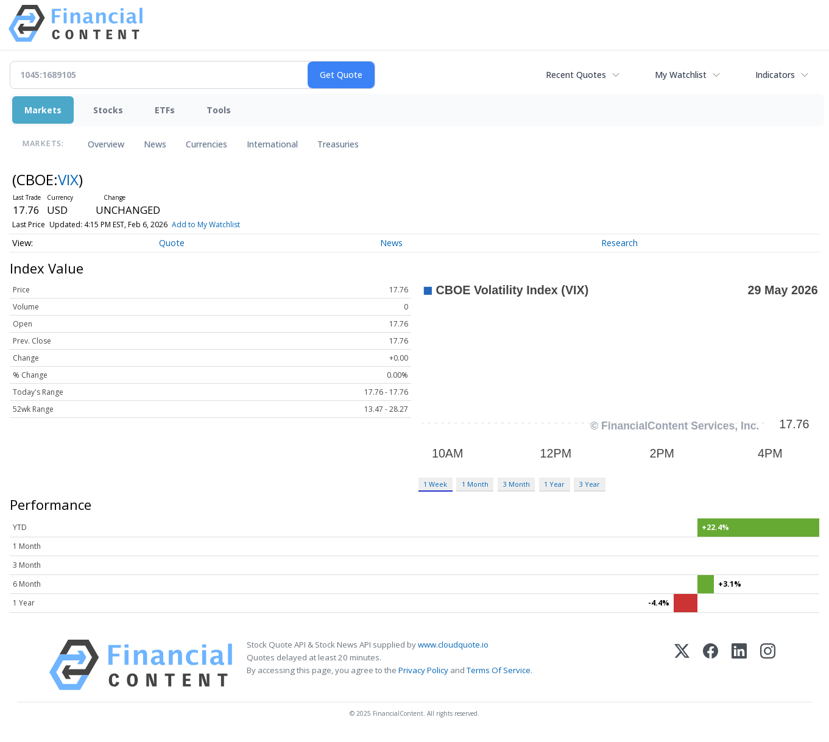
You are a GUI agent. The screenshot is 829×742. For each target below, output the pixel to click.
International (272, 144)
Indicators (775, 74)
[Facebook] (710, 664)
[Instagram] (767, 664)
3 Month (516, 484)
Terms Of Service (499, 670)
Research (619, 243)
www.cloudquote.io (453, 644)
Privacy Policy (423, 670)
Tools (218, 110)
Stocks (108, 110)
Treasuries (338, 144)
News (155, 144)
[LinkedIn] (739, 664)
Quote (172, 243)
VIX (68, 179)
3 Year (589, 484)
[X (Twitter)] (681, 664)
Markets (43, 110)
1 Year (554, 484)
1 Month (475, 484)
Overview (106, 144)
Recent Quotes (576, 74)
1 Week (435, 484)
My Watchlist (681, 74)
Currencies (206, 144)
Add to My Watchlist (206, 224)
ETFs (165, 110)
